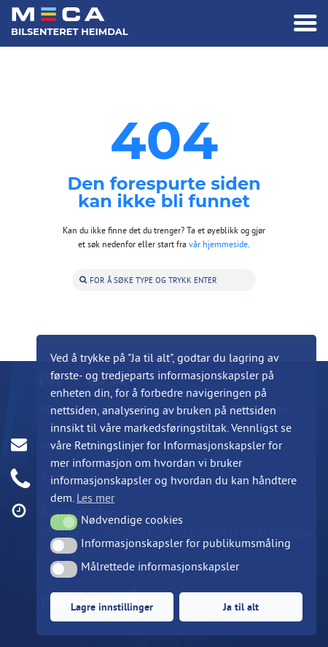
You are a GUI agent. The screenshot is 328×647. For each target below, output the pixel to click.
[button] (63, 522)
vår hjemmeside (218, 244)
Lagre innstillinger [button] (112, 606)
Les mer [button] (95, 497)
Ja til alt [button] (241, 606)
